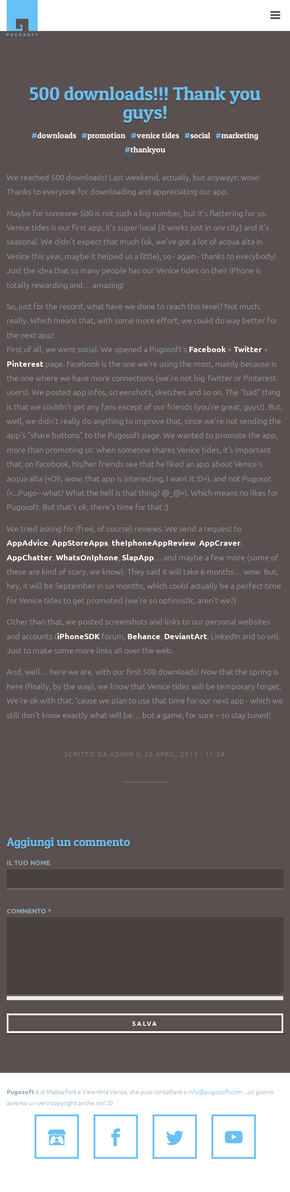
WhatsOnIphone (87, 557)
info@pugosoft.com (215, 1091)
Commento (29, 910)
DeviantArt (185, 636)
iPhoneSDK (79, 636)
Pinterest (25, 363)
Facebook (207, 349)
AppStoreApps (80, 542)
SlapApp (138, 557)
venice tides (158, 135)
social (200, 135)
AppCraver (220, 542)
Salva (145, 1023)
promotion (106, 135)
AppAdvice (27, 542)
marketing (240, 135)
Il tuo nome (28, 862)
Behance (144, 636)
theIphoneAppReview (154, 542)
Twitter (249, 349)
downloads (56, 135)
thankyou (147, 149)
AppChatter (29, 557)
